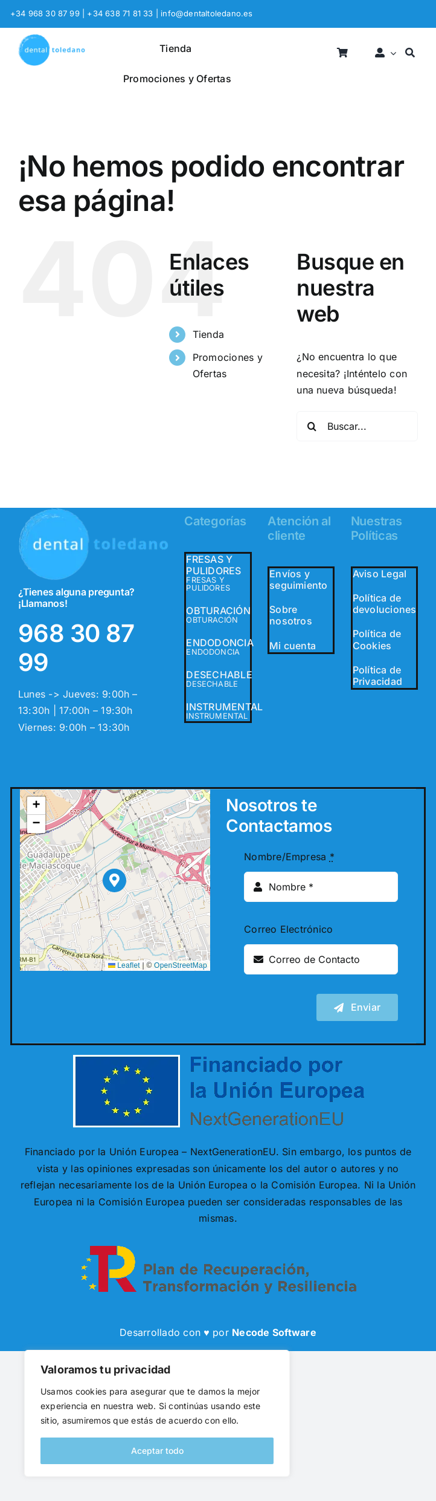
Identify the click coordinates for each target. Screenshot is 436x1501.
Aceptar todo (157, 1450)
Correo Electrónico (288, 929)
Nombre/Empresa (289, 857)
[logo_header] (51, 39)
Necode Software (274, 1332)
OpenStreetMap (180, 965)
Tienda (208, 334)
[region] (157, 1413)
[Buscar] (410, 53)
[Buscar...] (357, 426)
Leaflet (124, 965)
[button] (114, 880)
